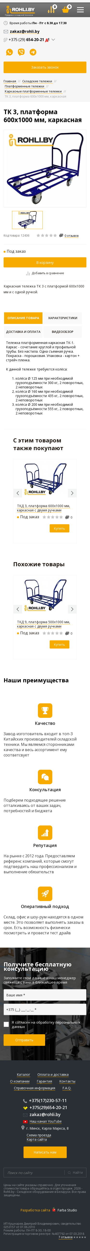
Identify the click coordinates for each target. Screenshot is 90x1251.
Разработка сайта (35, 1210)
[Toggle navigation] (80, 10)
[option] (45, 168)
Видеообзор (62, 331)
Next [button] (72, 493)
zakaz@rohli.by (42, 1114)
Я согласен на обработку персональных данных (42, 1024)
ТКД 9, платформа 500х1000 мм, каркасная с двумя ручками (43, 624)
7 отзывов (65, 1237)
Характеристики (62, 318)
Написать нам (45, 1152)
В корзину (45, 262)
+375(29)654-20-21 (45, 1107)
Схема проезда (39, 1135)
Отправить (24, 1040)
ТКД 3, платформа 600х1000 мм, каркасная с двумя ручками (43, 507)
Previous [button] (17, 493)
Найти (78, 1172)
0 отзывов (71, 236)
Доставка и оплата (23, 331)
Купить (59, 528)
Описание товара (23, 318)
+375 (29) (30, 39)
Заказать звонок (45, 67)
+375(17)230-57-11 (45, 1100)
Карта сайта (37, 1139)
